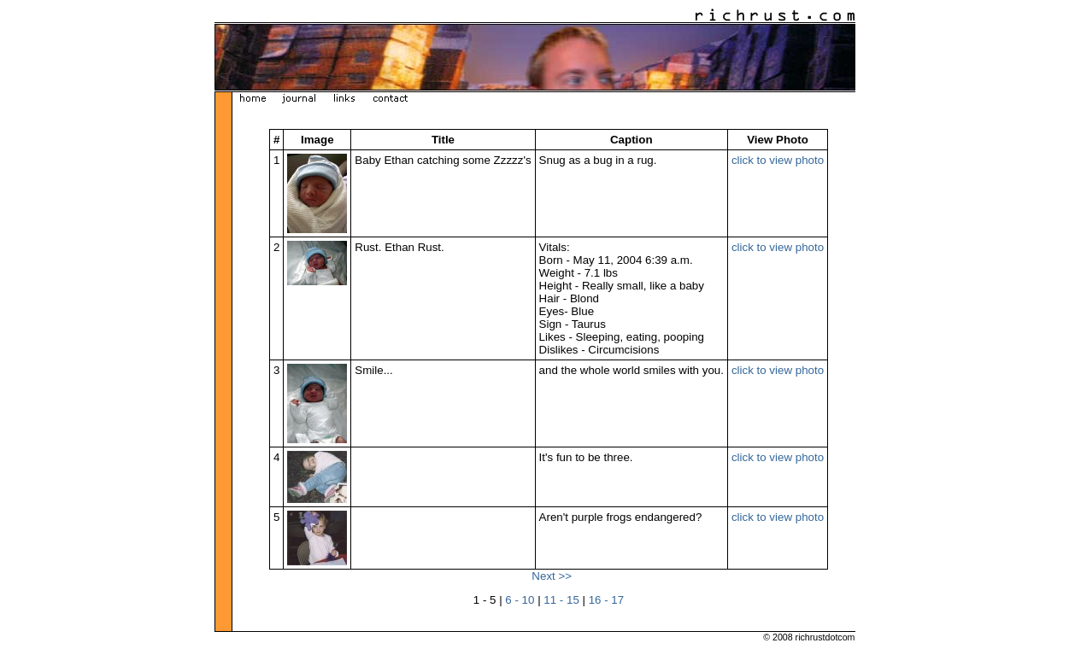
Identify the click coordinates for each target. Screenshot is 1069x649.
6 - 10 (519, 599)
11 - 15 (561, 599)
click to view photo (777, 160)
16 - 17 (607, 599)
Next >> (552, 576)
